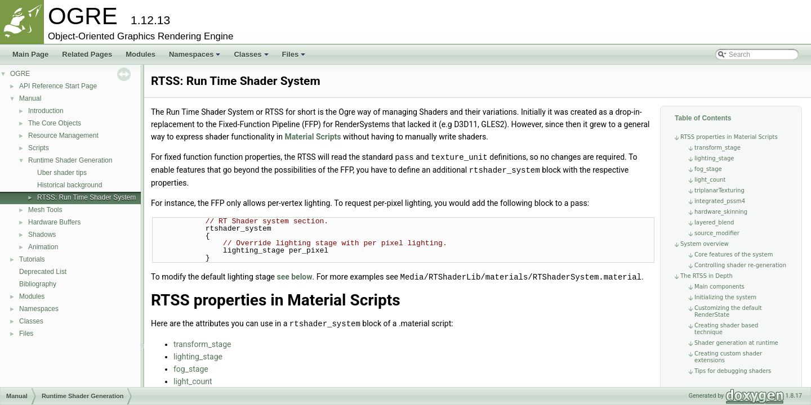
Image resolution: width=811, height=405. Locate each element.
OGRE (20, 74)
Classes (251, 54)
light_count (709, 180)
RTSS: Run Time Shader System (86, 197)
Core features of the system (733, 254)
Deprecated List (42, 272)
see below (294, 275)
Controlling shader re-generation (740, 265)
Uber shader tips (62, 173)
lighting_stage (714, 158)
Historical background (69, 185)
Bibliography (37, 284)
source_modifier (716, 233)
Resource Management (63, 136)
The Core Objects (54, 123)
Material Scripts (312, 136)
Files (294, 54)
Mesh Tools (45, 210)
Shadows (42, 234)
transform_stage (717, 148)
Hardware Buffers (54, 222)
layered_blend (714, 222)
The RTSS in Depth (706, 276)
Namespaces (195, 54)
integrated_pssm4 (719, 201)
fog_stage (708, 169)
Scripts (38, 148)
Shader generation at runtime (736, 343)
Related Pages (87, 54)
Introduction (46, 111)
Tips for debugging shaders (732, 371)
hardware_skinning (720, 212)
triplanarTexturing (719, 190)
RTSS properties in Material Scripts (729, 137)
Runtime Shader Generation (70, 160)
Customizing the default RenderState (728, 311)
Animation (43, 247)
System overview (704, 244)
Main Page (30, 54)
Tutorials (32, 259)
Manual (30, 98)
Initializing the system (725, 297)
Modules (140, 54)
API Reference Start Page (58, 86)
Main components (719, 287)
